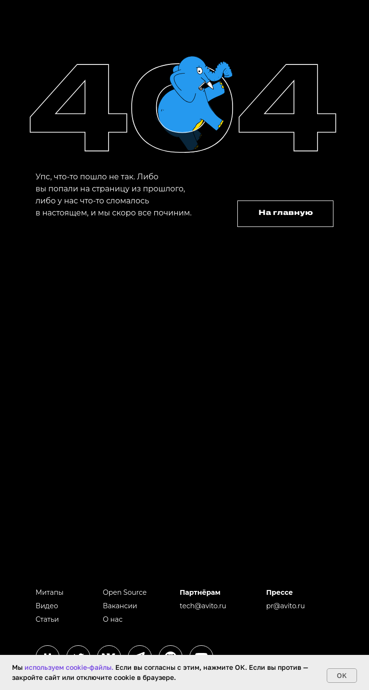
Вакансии (120, 606)
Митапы (49, 592)
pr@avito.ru (285, 606)
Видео (47, 606)
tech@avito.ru (203, 606)
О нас (113, 619)
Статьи (47, 619)
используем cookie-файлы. (69, 667)
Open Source (125, 592)
